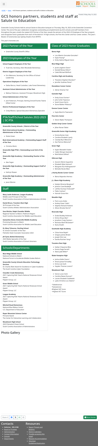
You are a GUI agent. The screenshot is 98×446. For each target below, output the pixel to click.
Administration (9, 432)
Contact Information (11, 434)
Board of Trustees (10, 429)
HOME (4, 10)
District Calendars (35, 432)
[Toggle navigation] (4, 4)
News (9, 10)
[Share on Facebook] (12, 417)
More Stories (90, 417)
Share (5, 417)
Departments (9, 439)
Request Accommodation (38, 439)
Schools (7, 436)
